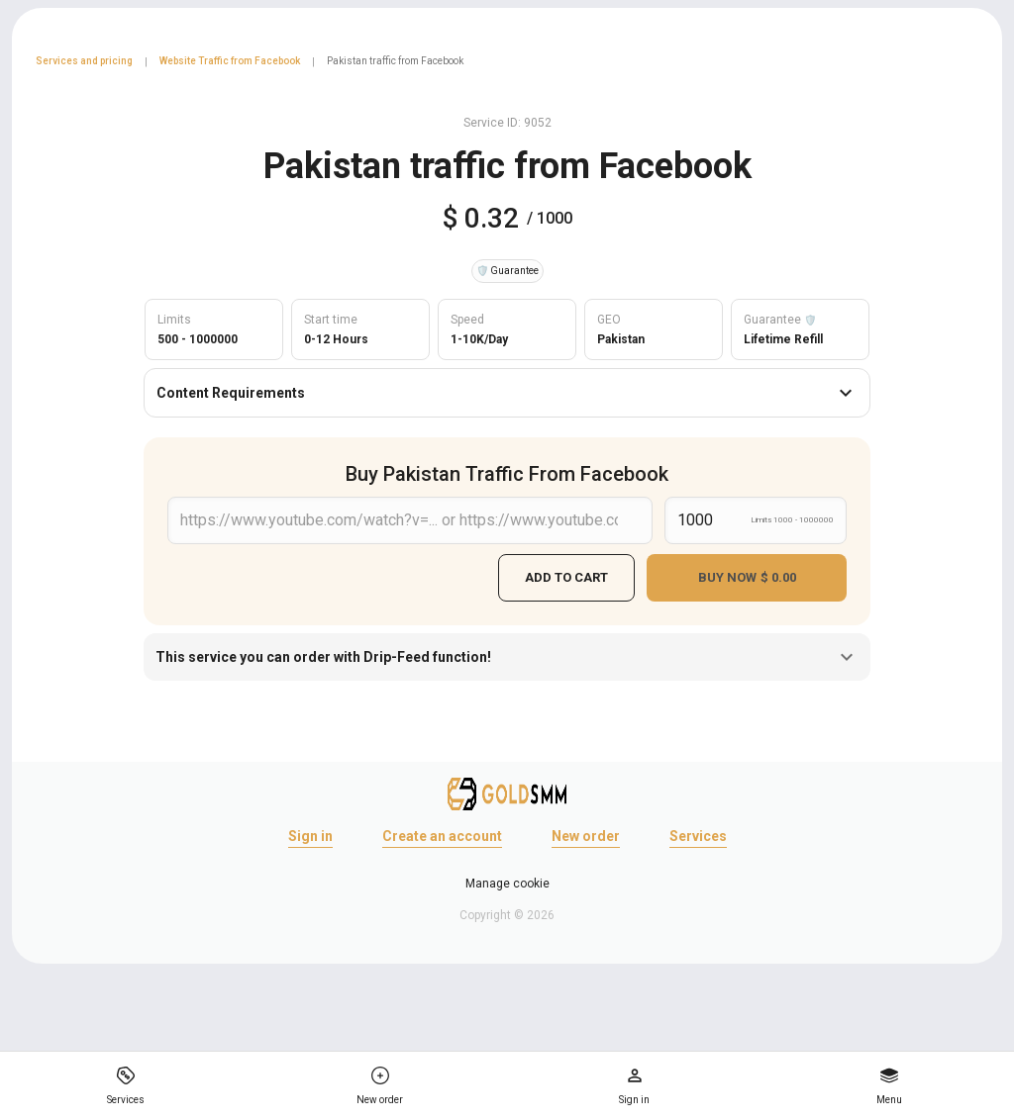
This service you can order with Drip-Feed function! (507, 657)
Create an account (442, 836)
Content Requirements (507, 393)
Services (698, 836)
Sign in (310, 836)
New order (586, 836)
